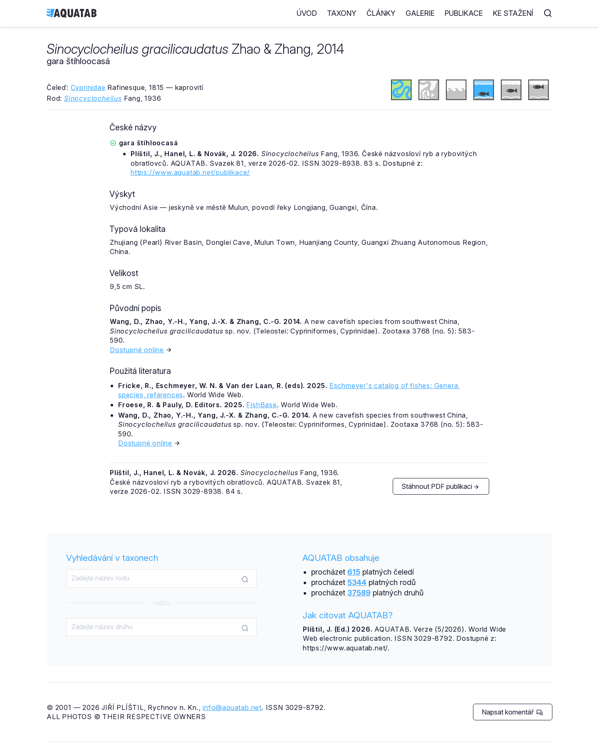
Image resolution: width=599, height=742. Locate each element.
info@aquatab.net (232, 707)
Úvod (307, 13)
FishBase (261, 405)
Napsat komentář (512, 712)
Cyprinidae (88, 87)
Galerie (420, 13)
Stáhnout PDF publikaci (440, 486)
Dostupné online (137, 350)
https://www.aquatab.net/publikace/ (190, 172)
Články (381, 13)
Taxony (341, 13)
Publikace (464, 13)
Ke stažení (513, 13)
